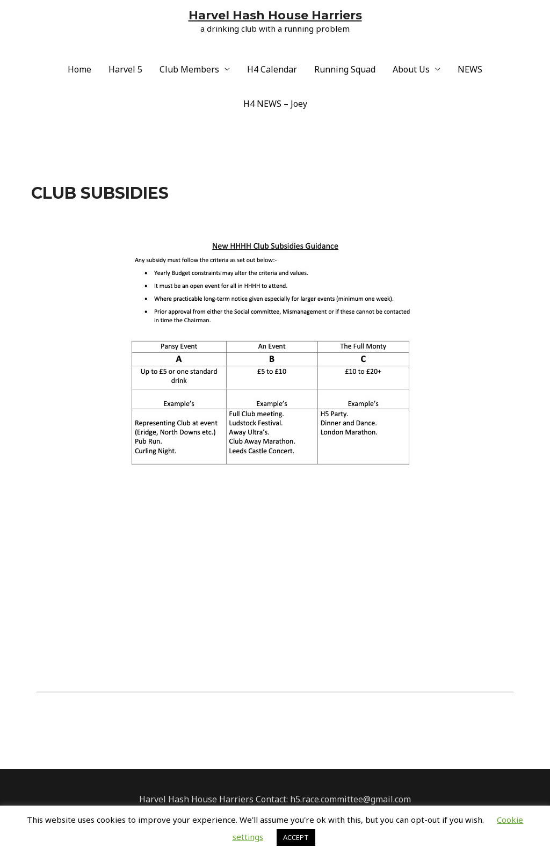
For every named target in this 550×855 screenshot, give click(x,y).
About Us (411, 69)
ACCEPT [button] (296, 837)
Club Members (189, 69)
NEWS (470, 69)
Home (79, 69)
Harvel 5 (125, 69)
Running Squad (344, 69)
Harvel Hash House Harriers (275, 15)
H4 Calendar (272, 69)
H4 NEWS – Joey (275, 104)
